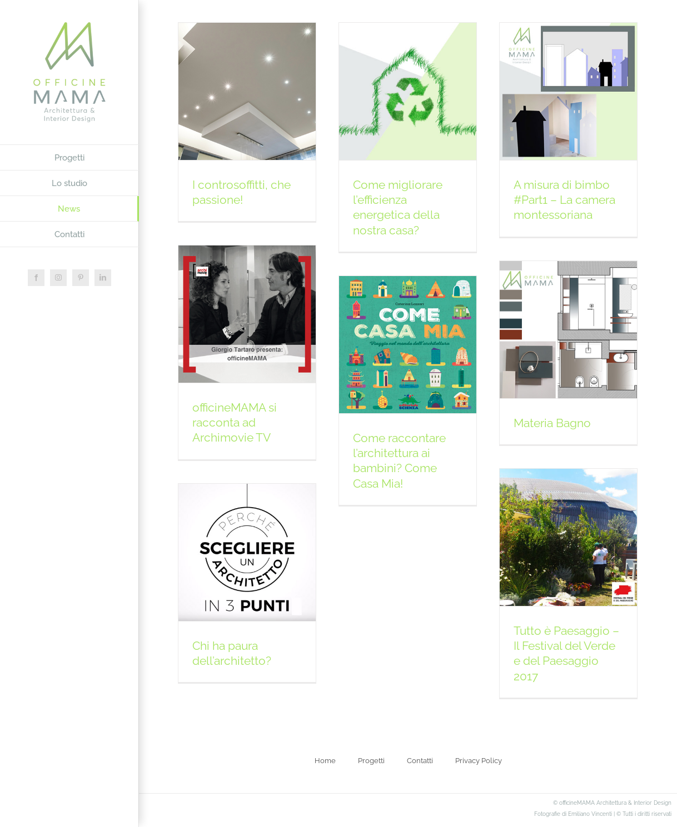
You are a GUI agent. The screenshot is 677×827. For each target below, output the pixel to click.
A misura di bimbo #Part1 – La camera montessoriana (564, 200)
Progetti (371, 760)
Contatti (420, 760)
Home (325, 760)
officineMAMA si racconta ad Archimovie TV (234, 422)
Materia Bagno (552, 423)
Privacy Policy (478, 760)
